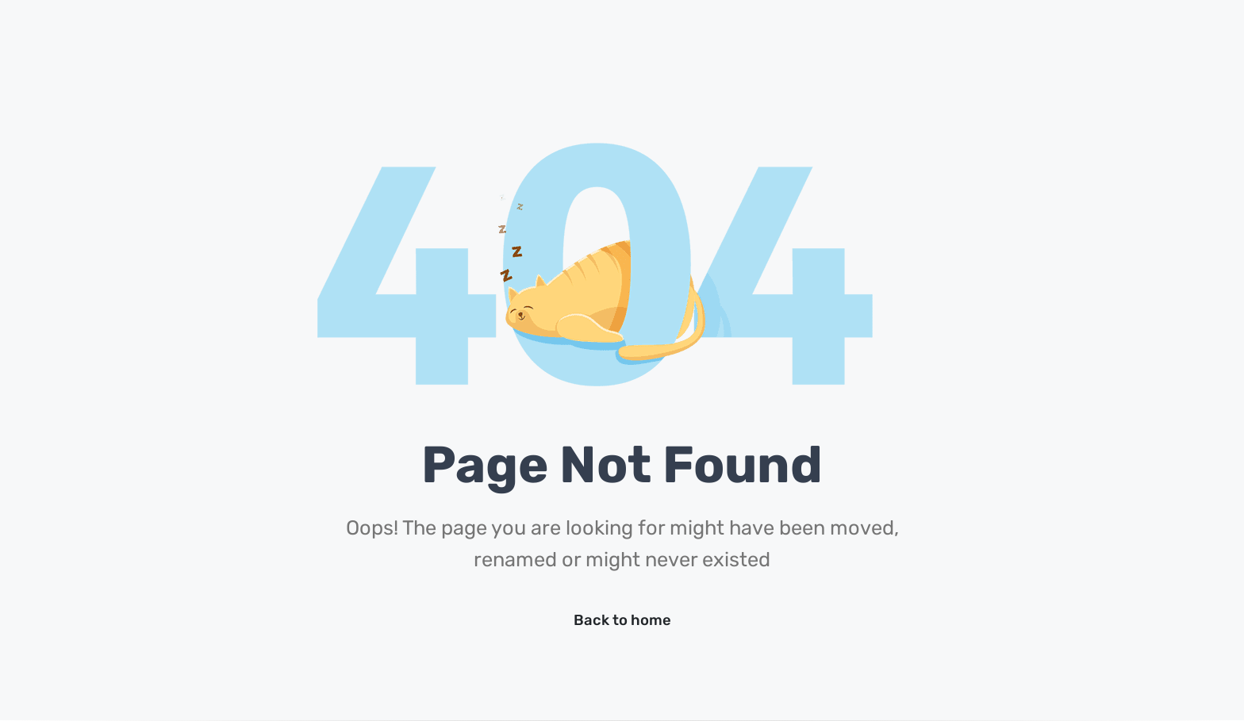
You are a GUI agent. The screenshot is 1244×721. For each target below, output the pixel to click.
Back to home (622, 620)
